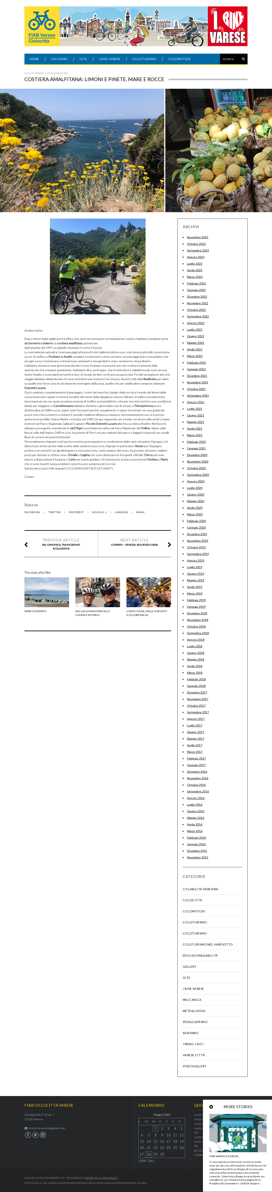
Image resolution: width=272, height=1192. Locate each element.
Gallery (189, 966)
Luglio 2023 (194, 263)
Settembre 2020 (198, 475)
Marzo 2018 (195, 672)
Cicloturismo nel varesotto (208, 944)
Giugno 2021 (195, 415)
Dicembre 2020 (197, 455)
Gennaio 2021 (196, 448)
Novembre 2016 (197, 778)
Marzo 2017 (195, 752)
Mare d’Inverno (35, 611)
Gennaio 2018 (196, 686)
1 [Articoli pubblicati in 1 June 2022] (155, 1128)
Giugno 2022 (195, 336)
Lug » (151, 1160)
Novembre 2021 (197, 382)
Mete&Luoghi (194, 1011)
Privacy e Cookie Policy (101, 1177)
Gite (83, 59)
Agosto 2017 (195, 719)
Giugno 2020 (195, 494)
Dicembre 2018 (197, 613)
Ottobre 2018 (196, 626)
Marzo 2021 (195, 435)
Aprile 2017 (194, 745)
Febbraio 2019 (196, 600)
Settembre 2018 (198, 633)
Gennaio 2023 (196, 290)
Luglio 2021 (194, 409)
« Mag (142, 1160)
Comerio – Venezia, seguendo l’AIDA (134, 542)
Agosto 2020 (195, 481)
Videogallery (194, 1066)
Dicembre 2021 (197, 376)
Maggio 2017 (195, 738)
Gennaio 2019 (196, 606)
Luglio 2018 (194, 646)
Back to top (223, 1178)
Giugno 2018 (195, 653)
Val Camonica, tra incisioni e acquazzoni (61, 543)
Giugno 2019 (195, 573)
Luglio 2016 (194, 804)
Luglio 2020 (194, 488)
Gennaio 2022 (196, 369)
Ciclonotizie (179, 59)
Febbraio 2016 (196, 837)
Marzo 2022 (195, 356)
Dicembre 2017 (197, 692)
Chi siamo (59, 59)
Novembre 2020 (197, 461)
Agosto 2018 (195, 639)
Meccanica (192, 1000)
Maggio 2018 (195, 659)
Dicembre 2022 (197, 296)
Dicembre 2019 (197, 534)
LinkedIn (122, 512)
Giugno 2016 (195, 811)
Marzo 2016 (195, 831)
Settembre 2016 (198, 791)
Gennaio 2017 (196, 765)
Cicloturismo (144, 59)
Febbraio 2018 (196, 679)
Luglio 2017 (194, 725)
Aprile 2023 (194, 270)
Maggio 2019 (195, 580)
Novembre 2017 (197, 699)
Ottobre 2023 (196, 244)
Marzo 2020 (195, 514)
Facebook (32, 512)
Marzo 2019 (195, 593)
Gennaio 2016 (196, 844)
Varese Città (194, 1055)
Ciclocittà (192, 900)
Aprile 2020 (194, 507)
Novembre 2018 (197, 620)
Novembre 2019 (197, 540)
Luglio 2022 (194, 329)
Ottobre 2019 (196, 547)
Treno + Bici (193, 1044)
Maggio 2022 (195, 343)
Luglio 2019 (194, 567)
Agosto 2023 (195, 257)
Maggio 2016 (195, 818)
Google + (100, 512)
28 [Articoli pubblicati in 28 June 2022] (149, 1154)
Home (34, 59)
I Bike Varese (109, 59)
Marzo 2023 (195, 277)
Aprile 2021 (194, 428)
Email (140, 512)
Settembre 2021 (198, 395)
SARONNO (190, 1033)
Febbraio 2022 (196, 362)
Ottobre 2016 (196, 785)
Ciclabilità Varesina (200, 889)
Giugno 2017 (195, 732)
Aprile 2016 (194, 824)
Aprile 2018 (194, 666)
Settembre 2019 (198, 554)
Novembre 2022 (197, 303)
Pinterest (77, 512)
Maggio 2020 (195, 501)
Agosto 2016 (195, 798)
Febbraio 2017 (196, 758)
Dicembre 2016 (197, 771)
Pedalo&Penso (195, 1022)
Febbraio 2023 (196, 283)
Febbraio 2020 (196, 521)
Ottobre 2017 (196, 705)
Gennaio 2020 (196, 527)
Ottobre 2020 (196, 468)
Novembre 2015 (197, 857)
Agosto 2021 (195, 402)
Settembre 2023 (198, 250)
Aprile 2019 (194, 587)
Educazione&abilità (200, 955)
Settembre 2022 (198, 316)
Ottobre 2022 (196, 310)
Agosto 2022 (195, 323)
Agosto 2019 (195, 560)
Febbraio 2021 (196, 442)
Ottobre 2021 (196, 389)
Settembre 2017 (198, 712)
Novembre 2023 (197, 237)
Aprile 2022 (194, 349)
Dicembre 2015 (197, 851)
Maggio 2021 (195, 422)
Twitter (55, 512)
